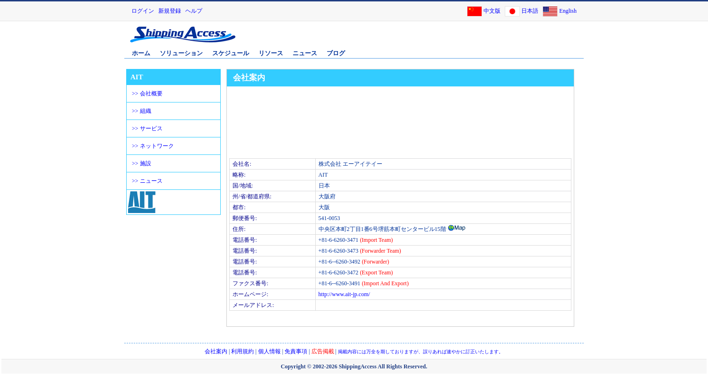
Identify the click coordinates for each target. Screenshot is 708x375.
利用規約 (242, 351)
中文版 (492, 11)
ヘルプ (193, 11)
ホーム (141, 53)
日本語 (529, 11)
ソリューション (181, 53)
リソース (271, 53)
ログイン (142, 11)
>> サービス (147, 128)
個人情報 (269, 351)
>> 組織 (141, 111)
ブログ (336, 53)
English (568, 11)
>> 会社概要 (147, 93)
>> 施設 (141, 163)
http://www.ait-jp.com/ (344, 294)
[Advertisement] (471, 39)
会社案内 (216, 351)
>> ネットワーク (153, 146)
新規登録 (169, 11)
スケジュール (230, 53)
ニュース (305, 53)
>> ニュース (147, 181)
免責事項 (296, 351)
